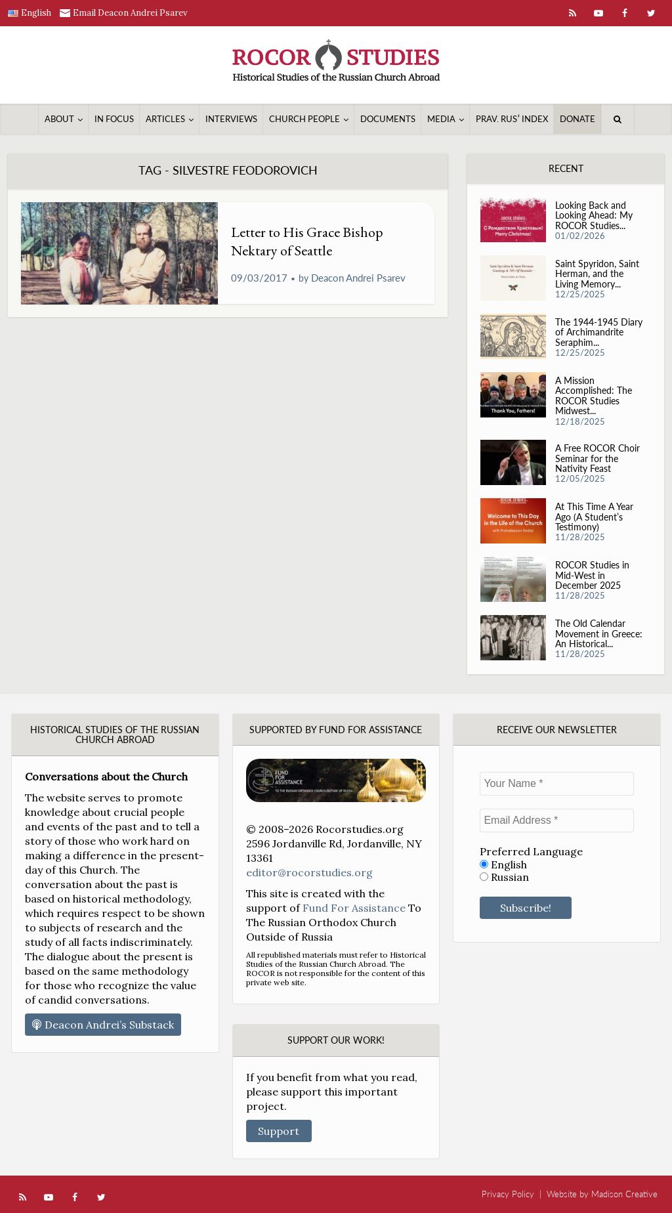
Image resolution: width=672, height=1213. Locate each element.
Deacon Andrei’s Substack (103, 1024)
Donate (577, 119)
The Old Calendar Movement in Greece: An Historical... (598, 633)
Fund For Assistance (354, 907)
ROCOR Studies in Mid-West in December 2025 (592, 574)
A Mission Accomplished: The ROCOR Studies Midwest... (593, 395)
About (59, 119)
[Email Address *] (557, 820)
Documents (387, 119)
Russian (504, 877)
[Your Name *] (557, 784)
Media (441, 119)
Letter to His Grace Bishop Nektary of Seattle (307, 241)
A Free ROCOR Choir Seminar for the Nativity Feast (597, 457)
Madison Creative (624, 1194)
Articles (165, 119)
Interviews (231, 119)
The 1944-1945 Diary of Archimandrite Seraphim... (598, 331)
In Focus (114, 119)
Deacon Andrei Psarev (358, 278)
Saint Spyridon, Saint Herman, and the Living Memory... (597, 273)
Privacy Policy (508, 1194)
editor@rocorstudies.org (309, 872)
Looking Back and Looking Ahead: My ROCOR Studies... (594, 215)
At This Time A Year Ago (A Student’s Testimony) (594, 516)
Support (278, 1131)
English (503, 865)
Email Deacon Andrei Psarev (130, 12)
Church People (304, 119)
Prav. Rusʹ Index (512, 119)
